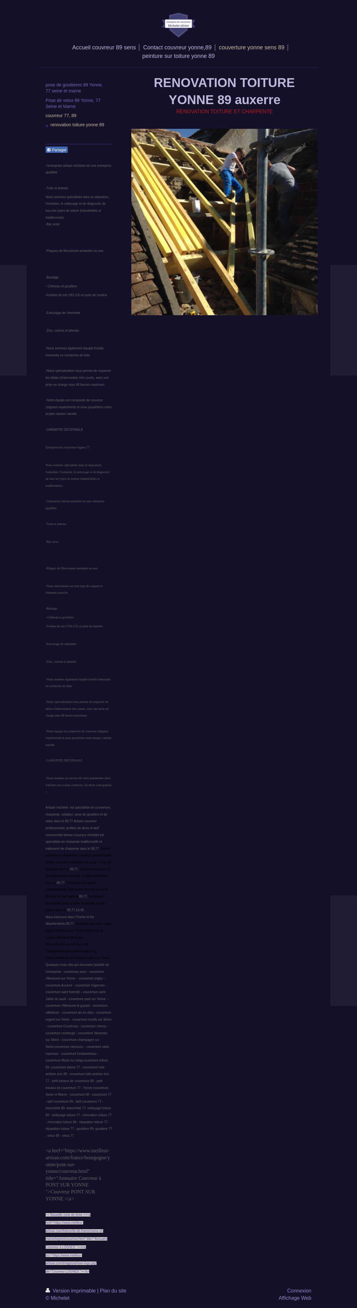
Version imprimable (71, 1290)
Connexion (299, 1290)
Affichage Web (295, 1298)
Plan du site (113, 1290)
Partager (56, 150)
